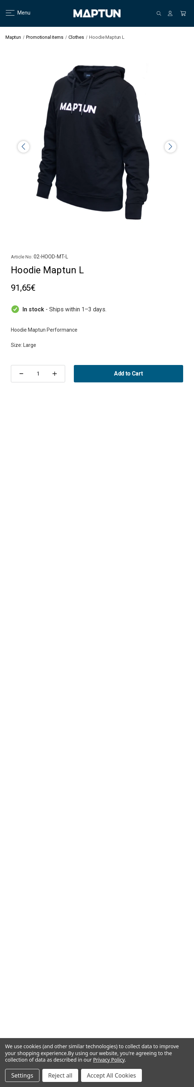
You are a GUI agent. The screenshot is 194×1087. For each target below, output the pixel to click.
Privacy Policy (109, 1059)
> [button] (170, 147)
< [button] (23, 147)
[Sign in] (170, 13)
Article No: (22, 257)
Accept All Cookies (111, 1075)
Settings (22, 1075)
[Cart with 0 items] (183, 13)
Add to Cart (128, 373)
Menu (13, 13)
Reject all (60, 1075)
